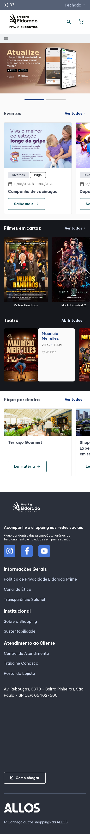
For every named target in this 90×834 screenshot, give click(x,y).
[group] (45, 68)
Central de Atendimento (26, 653)
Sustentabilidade (20, 631)
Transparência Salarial (24, 599)
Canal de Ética (17, 589)
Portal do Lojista (19, 673)
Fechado (75, 5)
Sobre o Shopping (20, 621)
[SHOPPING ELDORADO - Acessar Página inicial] (23, 22)
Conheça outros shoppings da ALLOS (36, 822)
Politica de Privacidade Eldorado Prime (40, 579)
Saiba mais (26, 204)
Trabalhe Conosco (21, 663)
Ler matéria (27, 466)
